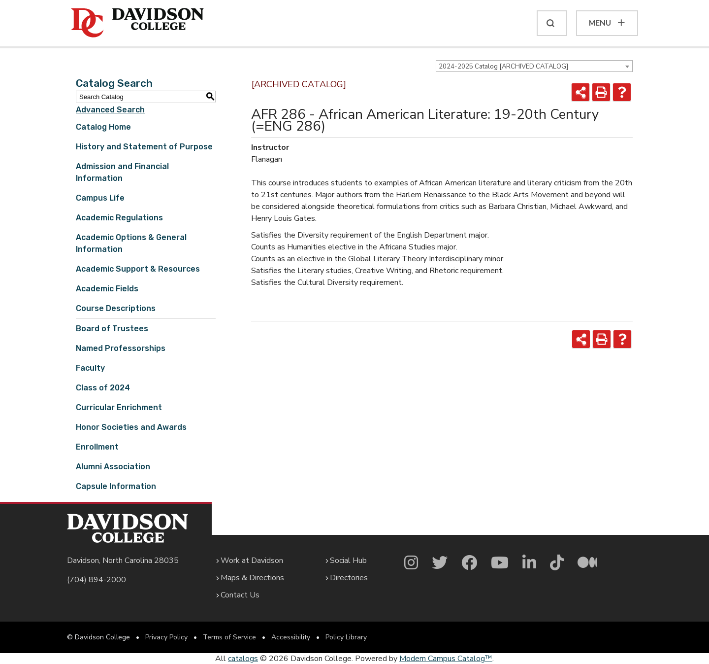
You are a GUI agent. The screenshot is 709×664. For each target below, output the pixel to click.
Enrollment (97, 447)
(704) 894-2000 (96, 579)
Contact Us (240, 595)
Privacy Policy (166, 637)
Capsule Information (116, 486)
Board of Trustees (112, 328)
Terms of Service (229, 637)
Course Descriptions (116, 308)
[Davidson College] (137, 23)
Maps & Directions (252, 577)
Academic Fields (107, 288)
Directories (349, 577)
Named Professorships (120, 348)
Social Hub (348, 560)
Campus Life (100, 198)
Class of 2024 (103, 387)
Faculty (90, 368)
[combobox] (534, 66)
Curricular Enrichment (119, 407)
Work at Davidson (252, 560)
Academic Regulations (119, 217)
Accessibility (290, 637)
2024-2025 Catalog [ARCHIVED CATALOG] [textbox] (503, 66)
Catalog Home (103, 127)
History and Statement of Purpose (144, 146)
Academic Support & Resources (138, 269)
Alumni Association (113, 466)
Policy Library (346, 637)
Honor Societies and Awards (131, 427)
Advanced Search (110, 109)
